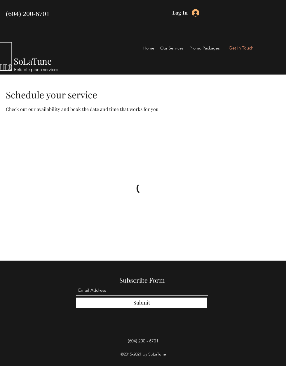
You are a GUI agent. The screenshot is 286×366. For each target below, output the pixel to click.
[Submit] (141, 303)
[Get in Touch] (241, 48)
